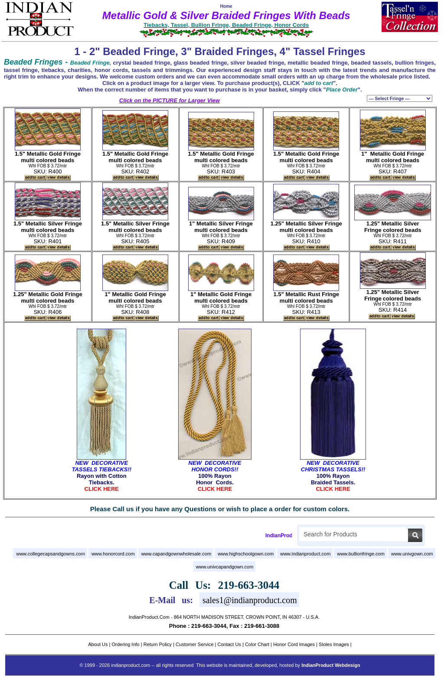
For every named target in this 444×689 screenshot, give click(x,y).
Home (226, 6)
